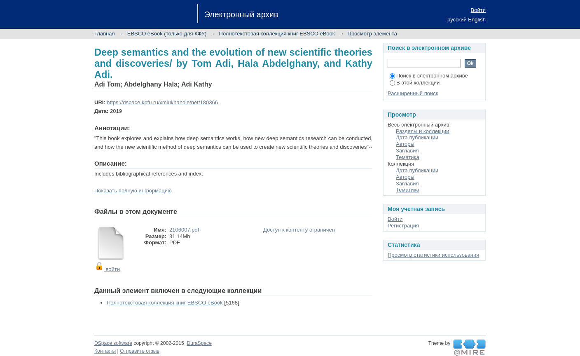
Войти (478, 10)
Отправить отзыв (139, 351)
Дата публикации (417, 137)
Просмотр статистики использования (433, 255)
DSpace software (113, 343)
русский (457, 19)
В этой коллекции (415, 83)
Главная (104, 33)
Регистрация (403, 225)
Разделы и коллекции (422, 131)
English (477, 19)
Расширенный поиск (413, 93)
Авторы (405, 144)
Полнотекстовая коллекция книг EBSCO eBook (277, 33)
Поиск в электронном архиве (429, 76)
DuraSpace (199, 343)
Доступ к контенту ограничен (299, 230)
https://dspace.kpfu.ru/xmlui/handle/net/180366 (162, 102)
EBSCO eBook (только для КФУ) (167, 33)
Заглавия (407, 151)
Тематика (407, 157)
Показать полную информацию (133, 190)
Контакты (105, 351)
